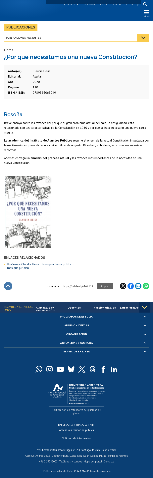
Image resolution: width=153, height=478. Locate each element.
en (126, 4)
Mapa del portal (92, 457)
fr (132, 4)
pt (138, 4)
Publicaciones (20, 28)
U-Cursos (89, 4)
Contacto (108, 457)
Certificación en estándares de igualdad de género (77, 410)
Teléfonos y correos (70, 457)
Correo (117, 4)
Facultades (69, 4)
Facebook (130, 286)
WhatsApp (146, 286)
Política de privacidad (99, 467)
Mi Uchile (104, 4)
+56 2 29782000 (49, 457)
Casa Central (109, 446)
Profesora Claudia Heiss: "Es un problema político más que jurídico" (40, 266)
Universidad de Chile (61, 467)
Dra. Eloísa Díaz (73, 452)
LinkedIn (138, 286)
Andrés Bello (43, 452)
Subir (8, 286)
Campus (30, 452)
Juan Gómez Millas (94, 452)
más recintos (120, 452)
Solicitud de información (76, 435)
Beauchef (58, 452)
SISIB (45, 467)
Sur (109, 452)
